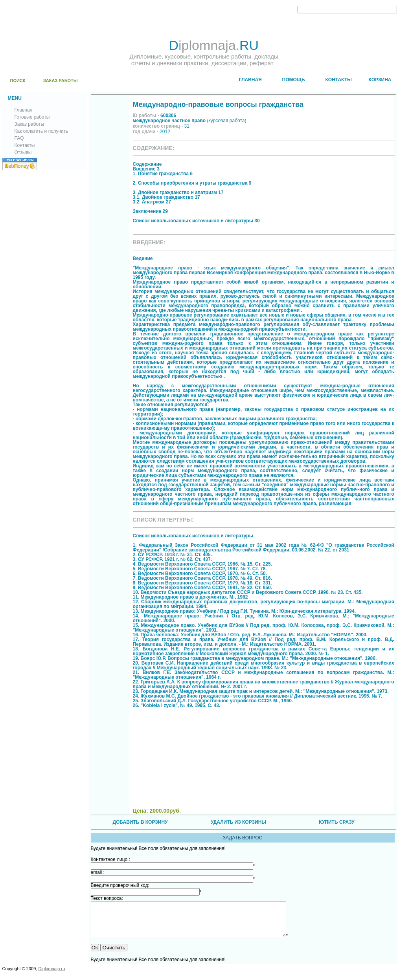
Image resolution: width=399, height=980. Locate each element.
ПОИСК (18, 80)
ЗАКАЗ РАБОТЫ (60, 80)
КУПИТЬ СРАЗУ (336, 822)
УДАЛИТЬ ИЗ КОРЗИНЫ (238, 822)
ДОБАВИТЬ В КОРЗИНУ (139, 822)
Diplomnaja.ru (51, 975)
